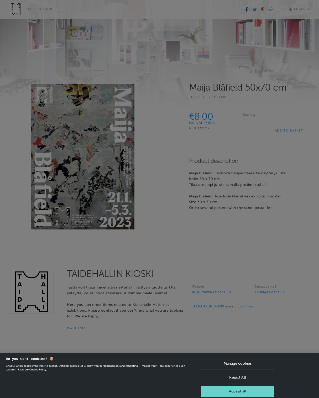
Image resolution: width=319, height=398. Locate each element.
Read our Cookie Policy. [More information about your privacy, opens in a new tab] (32, 373)
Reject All (237, 381)
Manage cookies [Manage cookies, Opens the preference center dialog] (238, 367)
